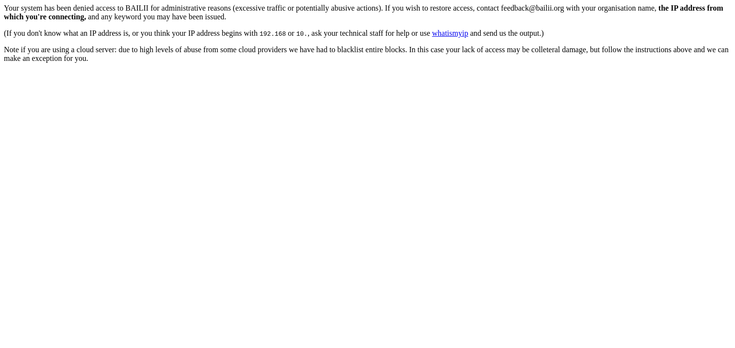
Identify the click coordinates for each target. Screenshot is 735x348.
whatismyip (450, 33)
